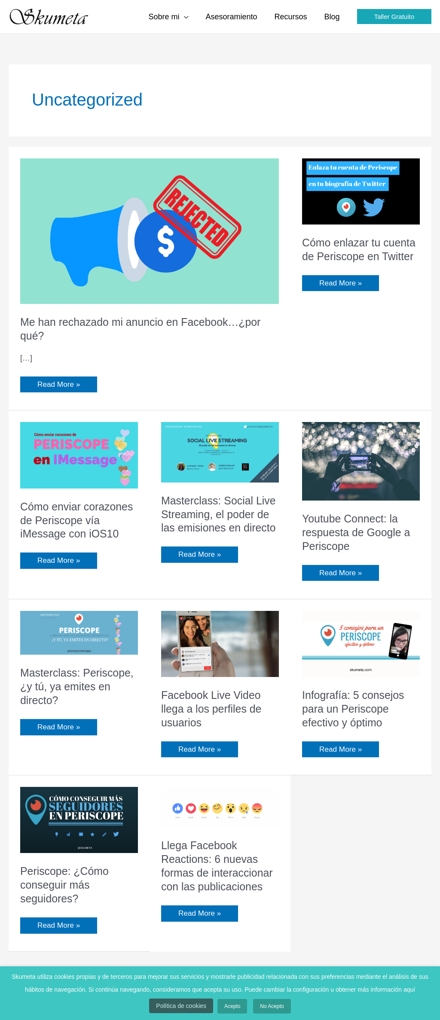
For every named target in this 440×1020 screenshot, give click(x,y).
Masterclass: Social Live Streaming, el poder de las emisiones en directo (218, 521)
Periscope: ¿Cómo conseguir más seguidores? (66, 887)
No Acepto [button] (267, 1008)
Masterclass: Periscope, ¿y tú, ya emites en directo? (69, 688)
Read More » (59, 382)
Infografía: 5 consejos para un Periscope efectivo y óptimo (355, 711)
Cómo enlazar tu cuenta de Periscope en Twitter (360, 256)
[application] (190, 17)
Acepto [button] (232, 1008)
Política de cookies (185, 1008)
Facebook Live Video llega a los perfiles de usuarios (213, 711)
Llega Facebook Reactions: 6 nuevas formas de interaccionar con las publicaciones (219, 868)
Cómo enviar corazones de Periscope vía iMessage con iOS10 (71, 527)
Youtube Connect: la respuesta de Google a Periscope (358, 533)
